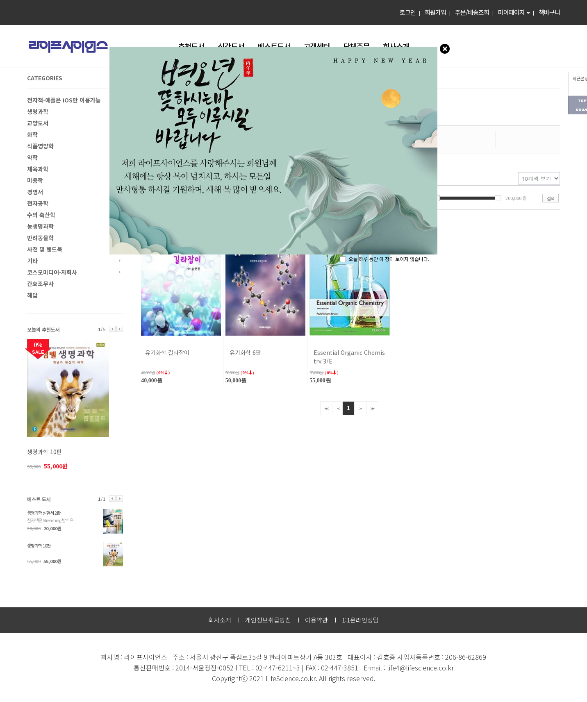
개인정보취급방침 (268, 620)
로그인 (408, 12)
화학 (32, 134)
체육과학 (37, 169)
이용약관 (316, 620)
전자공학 (37, 203)
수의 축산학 (41, 215)
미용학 (35, 180)
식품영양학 (40, 146)
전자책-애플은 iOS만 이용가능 (64, 100)
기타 (32, 261)
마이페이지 (511, 12)
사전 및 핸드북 (44, 249)
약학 (32, 157)
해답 (32, 295)
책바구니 (549, 12)
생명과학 (37, 111)
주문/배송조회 (472, 12)
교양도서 (37, 123)
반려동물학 (40, 238)
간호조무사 (40, 283)
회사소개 (219, 620)
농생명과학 (40, 226)
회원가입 (435, 12)
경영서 (35, 192)
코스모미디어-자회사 (52, 272)
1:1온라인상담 (360, 620)
